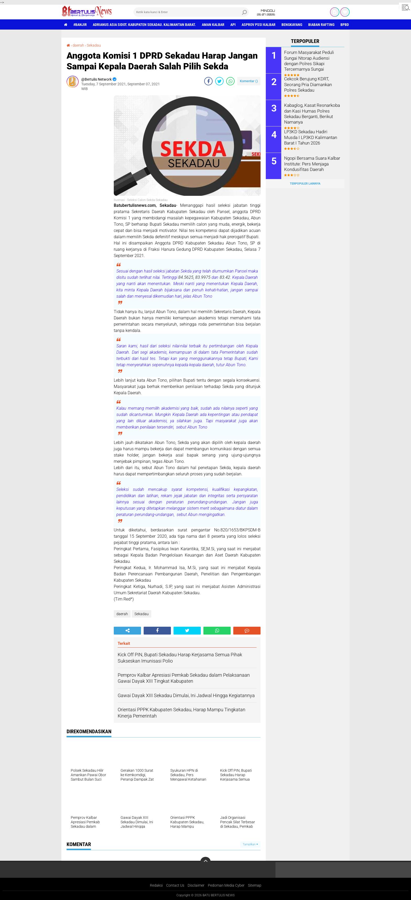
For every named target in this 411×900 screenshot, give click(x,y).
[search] (191, 12)
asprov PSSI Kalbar (258, 25)
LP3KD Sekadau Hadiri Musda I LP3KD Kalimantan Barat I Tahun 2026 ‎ (311, 137)
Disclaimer (196, 885)
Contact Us (175, 885)
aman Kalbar (213, 25)
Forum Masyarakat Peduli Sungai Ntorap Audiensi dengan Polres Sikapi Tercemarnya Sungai (308, 60)
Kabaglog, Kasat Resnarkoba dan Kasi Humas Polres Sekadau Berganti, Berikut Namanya (311, 113)
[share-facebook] (208, 81)
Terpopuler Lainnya (305, 183)
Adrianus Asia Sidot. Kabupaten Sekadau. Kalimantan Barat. (144, 25)
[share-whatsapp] (230, 81)
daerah (78, 45)
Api (233, 25)
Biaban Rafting (321, 25)
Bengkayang (292, 25)
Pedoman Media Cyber (226, 885)
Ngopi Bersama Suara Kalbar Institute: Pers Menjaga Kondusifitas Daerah (311, 163)
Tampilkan (250, 844)
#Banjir (80, 25)
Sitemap (254, 885)
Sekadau (94, 45)
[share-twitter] (219, 81)
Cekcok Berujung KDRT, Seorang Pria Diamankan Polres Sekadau (307, 84)
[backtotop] (205, 862)
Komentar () (249, 81)
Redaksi (156, 885)
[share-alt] (127, 631)
